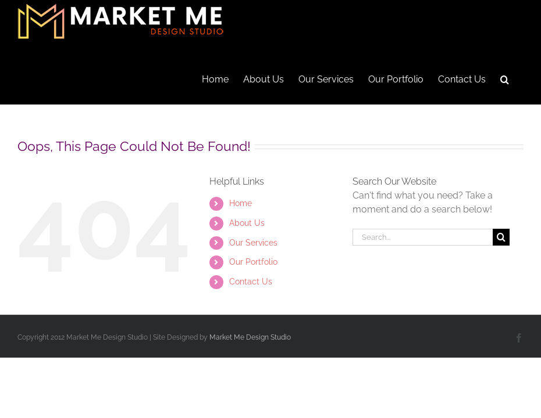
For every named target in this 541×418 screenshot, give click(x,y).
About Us (247, 223)
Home (240, 203)
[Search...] (423, 237)
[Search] (501, 237)
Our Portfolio (253, 261)
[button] (504, 78)
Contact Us (250, 281)
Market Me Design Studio (250, 337)
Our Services (253, 242)
